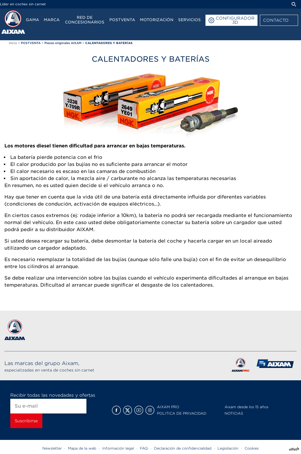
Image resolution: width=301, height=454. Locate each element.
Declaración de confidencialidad (182, 448)
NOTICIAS (234, 413)
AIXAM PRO (168, 407)
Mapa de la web (82, 448)
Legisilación (228, 448)
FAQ (144, 448)
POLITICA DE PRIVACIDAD (181, 413)
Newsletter (52, 448)
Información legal (118, 448)
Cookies (252, 448)
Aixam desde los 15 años (246, 407)
